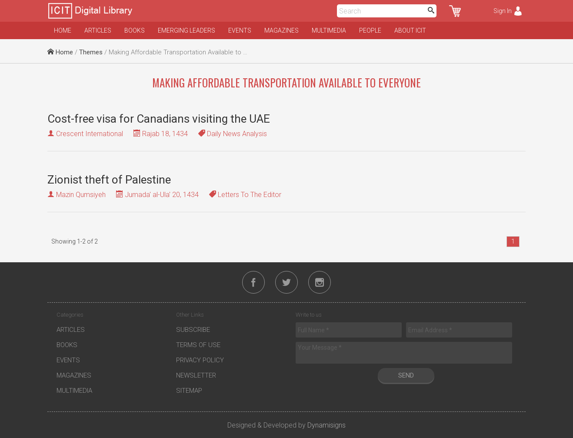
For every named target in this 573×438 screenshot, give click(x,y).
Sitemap (189, 391)
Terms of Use (198, 345)
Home (62, 30)
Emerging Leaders (186, 30)
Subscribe (193, 330)
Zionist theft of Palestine (109, 179)
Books (134, 30)
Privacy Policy (200, 360)
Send (406, 375)
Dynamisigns (326, 425)
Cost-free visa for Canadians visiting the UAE (158, 118)
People (370, 30)
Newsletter (196, 375)
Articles (97, 30)
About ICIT (410, 30)
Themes (91, 52)
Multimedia (329, 30)
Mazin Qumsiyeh (81, 195)
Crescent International (89, 134)
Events (239, 30)
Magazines (281, 30)
